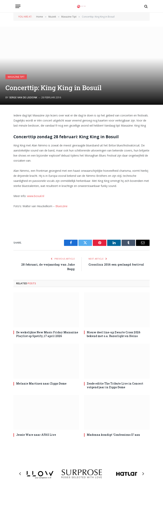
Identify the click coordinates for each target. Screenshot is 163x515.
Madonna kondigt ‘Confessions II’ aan (113, 435)
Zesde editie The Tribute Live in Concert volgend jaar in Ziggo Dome (115, 385)
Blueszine (61, 206)
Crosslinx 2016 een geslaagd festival (116, 264)
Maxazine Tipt (16, 76)
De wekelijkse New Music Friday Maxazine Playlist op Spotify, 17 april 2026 (47, 334)
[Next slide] (143, 473)
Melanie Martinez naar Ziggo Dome (41, 383)
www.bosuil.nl (35, 196)
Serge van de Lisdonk (23, 97)
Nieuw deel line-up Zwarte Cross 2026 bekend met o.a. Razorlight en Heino (113, 334)
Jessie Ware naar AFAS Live (36, 435)
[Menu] (17, 6)
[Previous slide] (20, 473)
